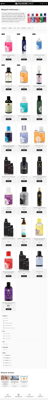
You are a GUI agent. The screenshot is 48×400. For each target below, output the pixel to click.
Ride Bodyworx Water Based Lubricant (8, 238)
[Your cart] (46, 4)
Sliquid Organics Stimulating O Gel (39, 86)
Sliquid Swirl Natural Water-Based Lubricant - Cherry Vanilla (8, 272)
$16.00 (9, 87)
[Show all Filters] (4, 28)
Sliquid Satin (24, 55)
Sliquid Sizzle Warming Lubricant (24, 86)
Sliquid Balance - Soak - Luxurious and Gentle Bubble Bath (8, 303)
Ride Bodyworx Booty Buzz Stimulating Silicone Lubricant (39, 177)
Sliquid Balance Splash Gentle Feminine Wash (24, 239)
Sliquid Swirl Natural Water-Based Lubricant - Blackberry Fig (8, 146)
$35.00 (24, 209)
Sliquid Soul (39, 115)
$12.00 (9, 307)
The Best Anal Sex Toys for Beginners (24, 382)
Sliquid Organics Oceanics (8, 115)
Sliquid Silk (8, 207)
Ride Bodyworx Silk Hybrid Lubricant (24, 271)
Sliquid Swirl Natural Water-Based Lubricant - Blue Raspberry (24, 146)
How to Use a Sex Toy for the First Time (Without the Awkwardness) (5, 383)
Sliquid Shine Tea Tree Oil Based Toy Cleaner (39, 208)
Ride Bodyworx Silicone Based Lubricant (8, 176)
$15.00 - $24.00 (8, 209)
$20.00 (8, 178)
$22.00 (39, 57)
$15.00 (24, 117)
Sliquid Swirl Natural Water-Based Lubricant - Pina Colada (39, 239)
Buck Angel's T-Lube (24, 176)
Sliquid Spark (24, 207)
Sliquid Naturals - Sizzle (39, 145)
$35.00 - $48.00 (39, 179)
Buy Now (8, 59)
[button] (22, 241)
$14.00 (9, 57)
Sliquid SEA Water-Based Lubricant (24, 115)
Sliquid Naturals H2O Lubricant (39, 55)
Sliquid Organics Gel (39, 271)
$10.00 (39, 147)
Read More (5, 386)
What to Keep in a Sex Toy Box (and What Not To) (14, 382)
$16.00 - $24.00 (8, 117)
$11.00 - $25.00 (24, 57)
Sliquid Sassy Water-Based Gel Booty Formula (8, 56)
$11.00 (9, 241)
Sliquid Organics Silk (8, 86)
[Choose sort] (30, 28)
